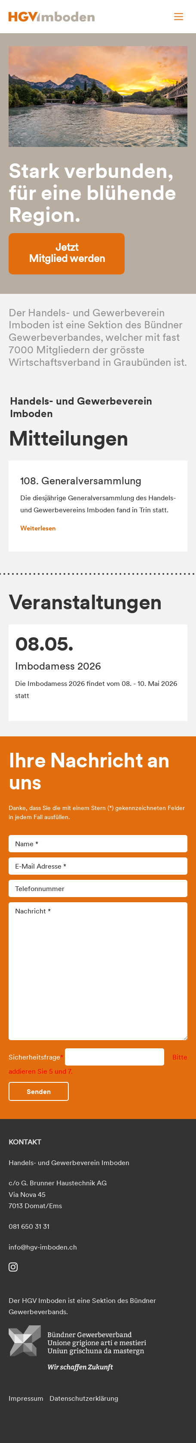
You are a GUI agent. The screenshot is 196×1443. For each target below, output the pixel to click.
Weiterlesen (38, 528)
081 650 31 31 (29, 1226)
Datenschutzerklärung (83, 1398)
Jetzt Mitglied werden (67, 252)
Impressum (26, 1398)
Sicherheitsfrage (37, 1057)
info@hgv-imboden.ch (43, 1247)
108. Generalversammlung (80, 480)
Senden (39, 1091)
